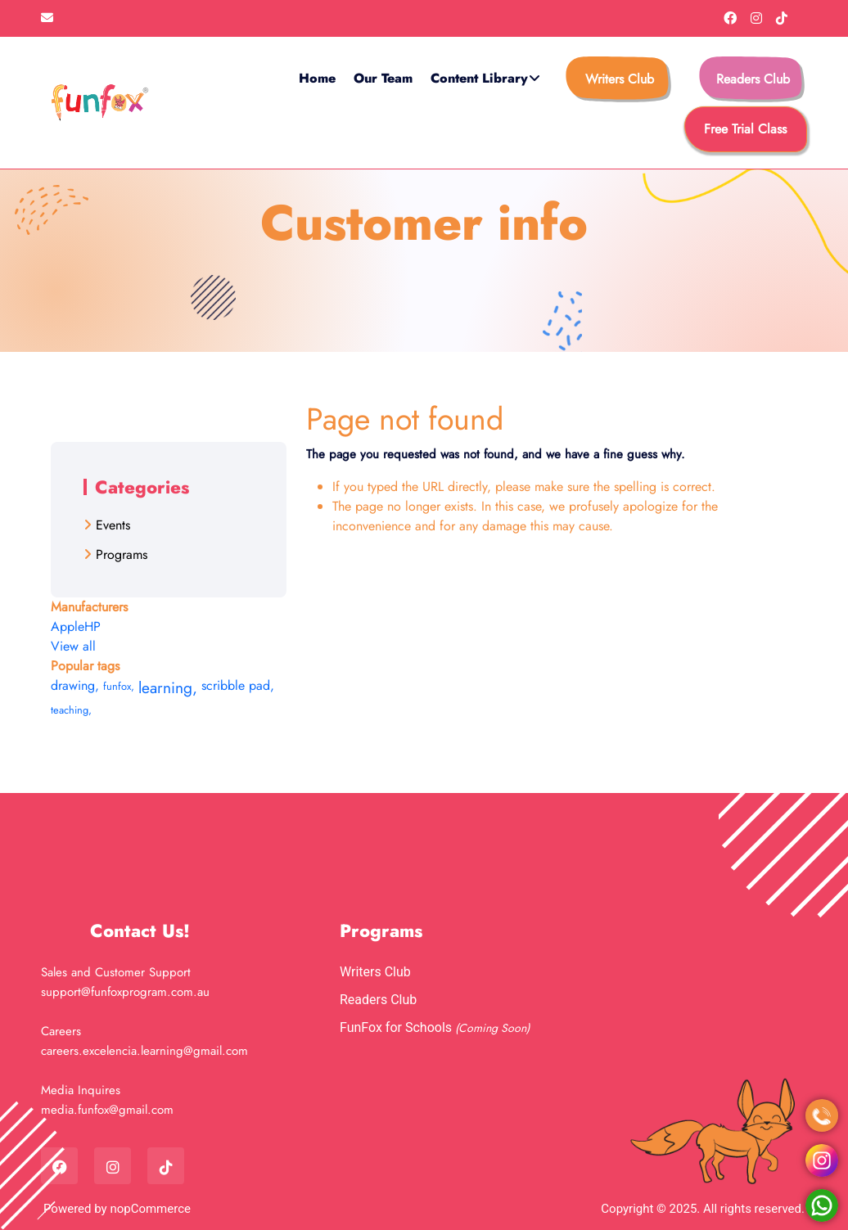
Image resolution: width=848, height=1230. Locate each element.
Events (113, 525)
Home (317, 78)
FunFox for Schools (397, 1027)
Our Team (383, 78)
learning (167, 687)
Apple (67, 626)
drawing (75, 685)
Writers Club (619, 79)
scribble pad (237, 685)
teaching (71, 710)
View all (73, 646)
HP (92, 626)
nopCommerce (150, 1208)
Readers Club (753, 79)
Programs (121, 554)
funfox (118, 686)
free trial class (745, 128)
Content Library (479, 78)
